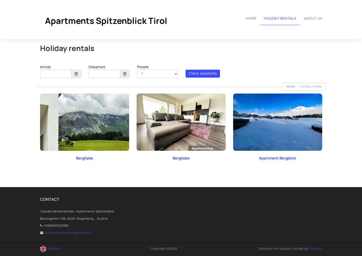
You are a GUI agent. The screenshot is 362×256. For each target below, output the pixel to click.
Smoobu (315, 249)
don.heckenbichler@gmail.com (67, 233)
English (54, 249)
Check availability (203, 73)
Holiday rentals (280, 18)
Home (251, 18)
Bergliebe (84, 158)
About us (313, 18)
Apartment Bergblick (277, 158)
